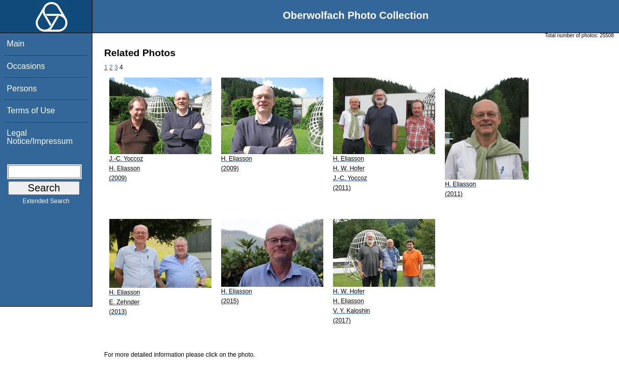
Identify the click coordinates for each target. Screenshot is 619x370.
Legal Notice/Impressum (40, 137)
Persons (22, 88)
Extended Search (45, 203)
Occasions (26, 66)
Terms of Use (31, 110)
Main (16, 43)
